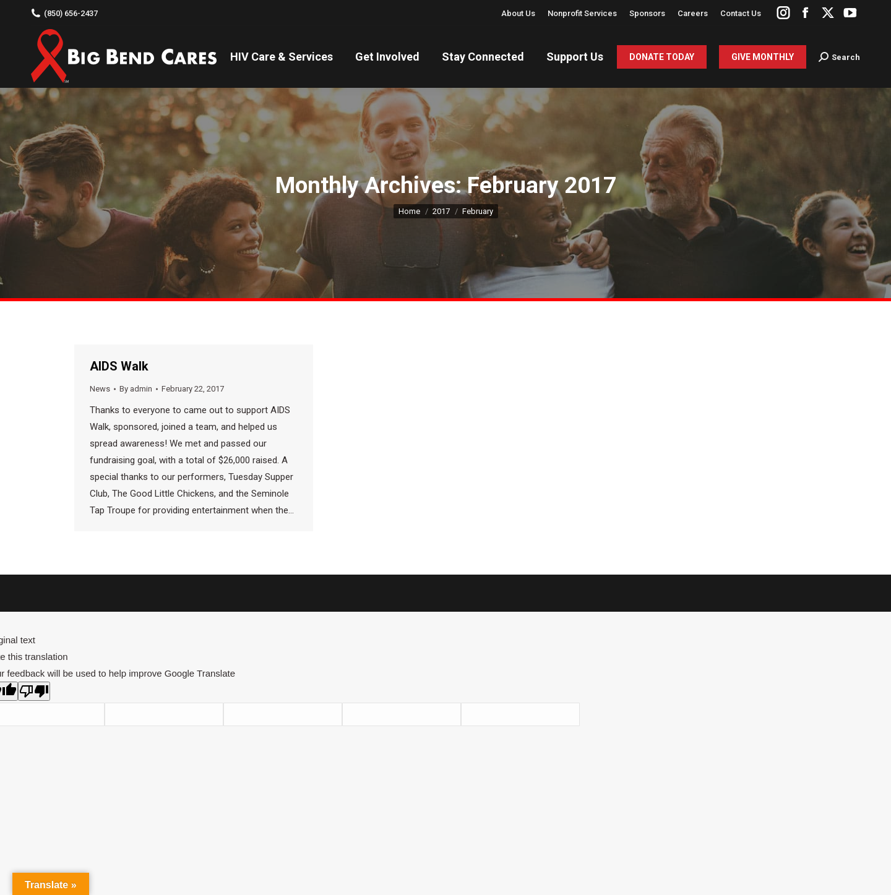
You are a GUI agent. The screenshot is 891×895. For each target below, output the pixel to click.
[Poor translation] (34, 691)
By (135, 388)
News (100, 388)
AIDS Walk (119, 366)
